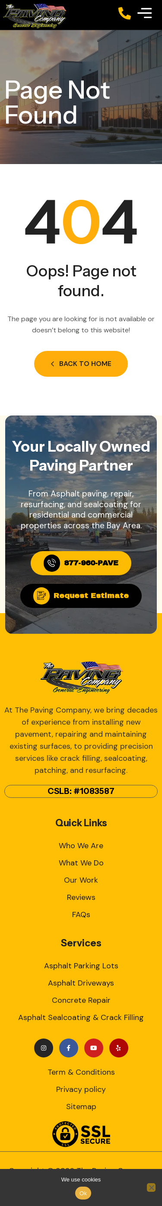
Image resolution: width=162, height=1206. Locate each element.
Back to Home (81, 363)
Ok (83, 1193)
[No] (151, 1187)
